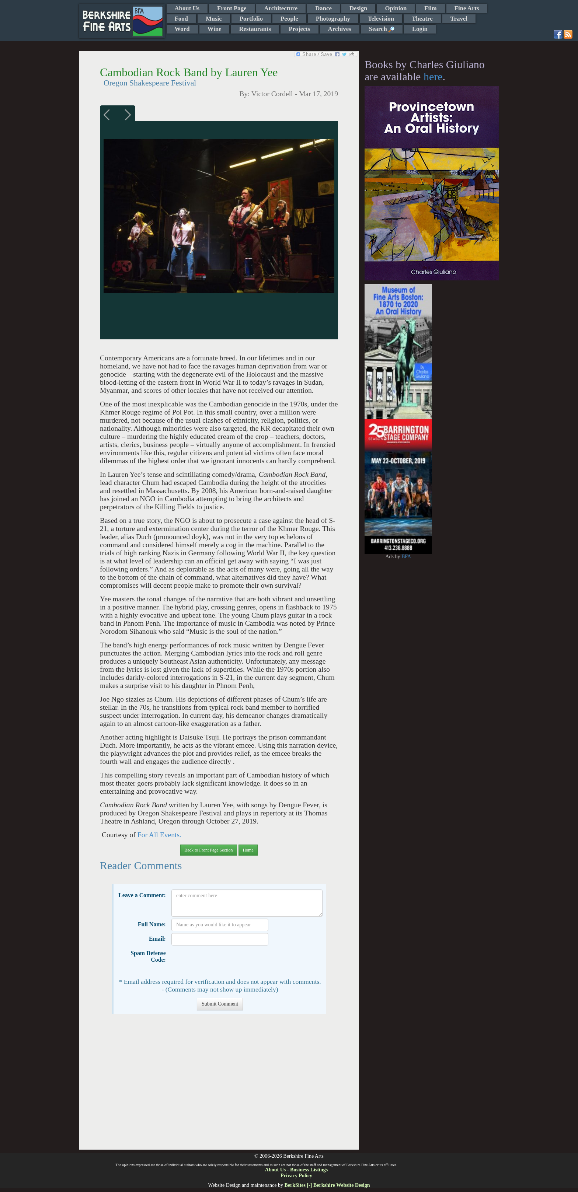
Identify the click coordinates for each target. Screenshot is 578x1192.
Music (214, 18)
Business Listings (309, 1169)
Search (381, 28)
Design (358, 8)
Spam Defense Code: (148, 956)
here (433, 76)
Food (181, 18)
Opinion (396, 8)
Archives (339, 28)
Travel (458, 18)
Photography (333, 18)
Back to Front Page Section (208, 850)
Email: (157, 939)
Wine (215, 28)
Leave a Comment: (142, 895)
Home (248, 850)
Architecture (281, 8)
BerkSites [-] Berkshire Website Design (327, 1185)
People (289, 18)
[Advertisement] (219, 1085)
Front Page (231, 8)
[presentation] (227, 961)
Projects (299, 28)
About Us (187, 8)
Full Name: (152, 924)
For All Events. (158, 835)
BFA (406, 556)
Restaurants (255, 28)
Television (381, 18)
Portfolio (251, 18)
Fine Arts (467, 8)
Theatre (422, 18)
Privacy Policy (296, 1175)
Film (430, 8)
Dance (323, 8)
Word (182, 28)
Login (420, 28)
